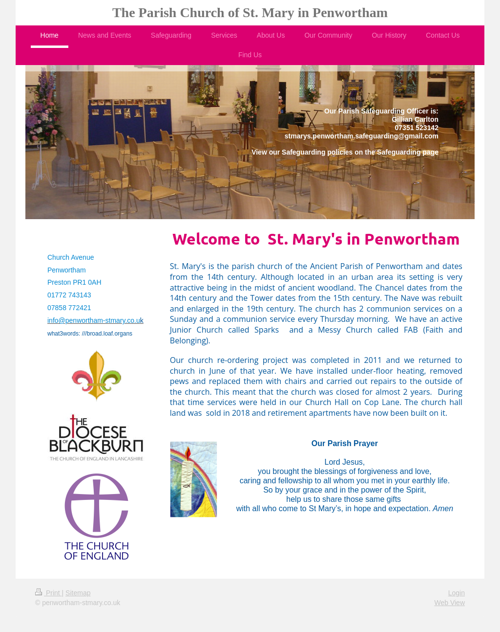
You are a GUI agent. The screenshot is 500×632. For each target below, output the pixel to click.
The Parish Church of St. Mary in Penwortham (250, 12)
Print (48, 593)
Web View (449, 603)
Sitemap (77, 593)
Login (456, 593)
